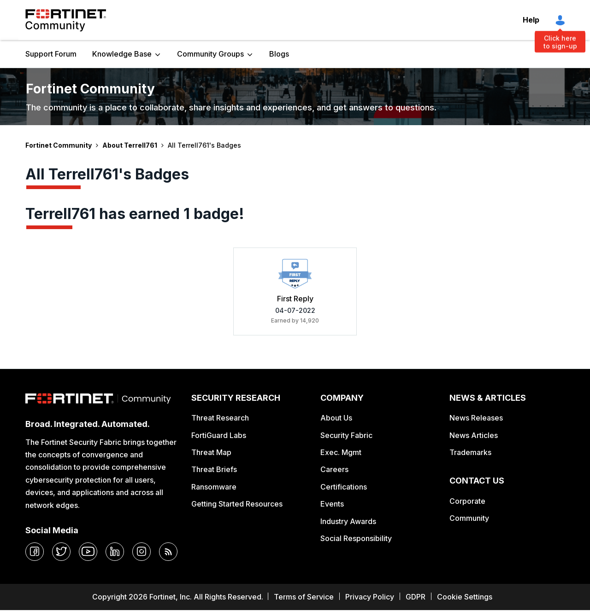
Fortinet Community (65, 20)
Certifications (343, 486)
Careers (334, 469)
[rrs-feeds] (168, 551)
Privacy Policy (369, 596)
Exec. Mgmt (340, 452)
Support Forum (51, 53)
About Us (336, 417)
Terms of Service (304, 596)
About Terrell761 (129, 145)
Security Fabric (346, 435)
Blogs (279, 53)
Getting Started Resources (237, 503)
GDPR (415, 596)
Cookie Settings (464, 596)
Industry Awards (348, 521)
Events (332, 503)
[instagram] (141, 551)
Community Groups (210, 53)
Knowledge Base (122, 53)
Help (531, 19)
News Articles (473, 435)
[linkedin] (115, 551)
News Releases (476, 417)
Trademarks (470, 452)
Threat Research (220, 417)
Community (469, 518)
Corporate (467, 501)
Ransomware (213, 486)
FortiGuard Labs (218, 435)
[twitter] (61, 551)
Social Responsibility (356, 538)
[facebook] (34, 551)
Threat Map (211, 452)
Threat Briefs (214, 469)
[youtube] (88, 551)
